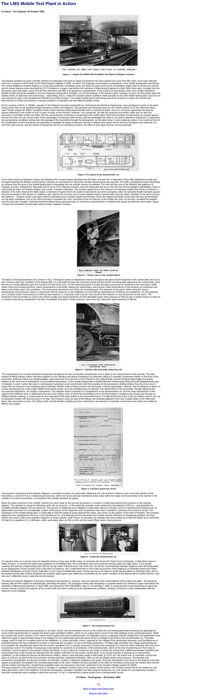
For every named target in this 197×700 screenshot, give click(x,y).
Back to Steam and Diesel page (98, 689)
